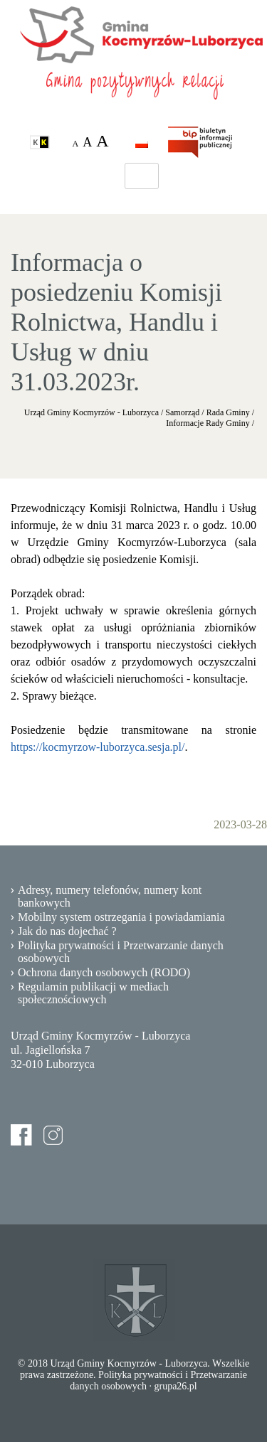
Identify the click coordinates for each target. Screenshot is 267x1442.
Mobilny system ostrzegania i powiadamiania (121, 917)
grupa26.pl (175, 1386)
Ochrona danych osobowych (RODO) (104, 972)
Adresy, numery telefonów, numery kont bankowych (109, 896)
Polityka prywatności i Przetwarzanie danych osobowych (121, 951)
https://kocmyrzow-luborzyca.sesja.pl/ (97, 747)
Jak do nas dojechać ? (67, 931)
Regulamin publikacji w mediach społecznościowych (93, 993)
